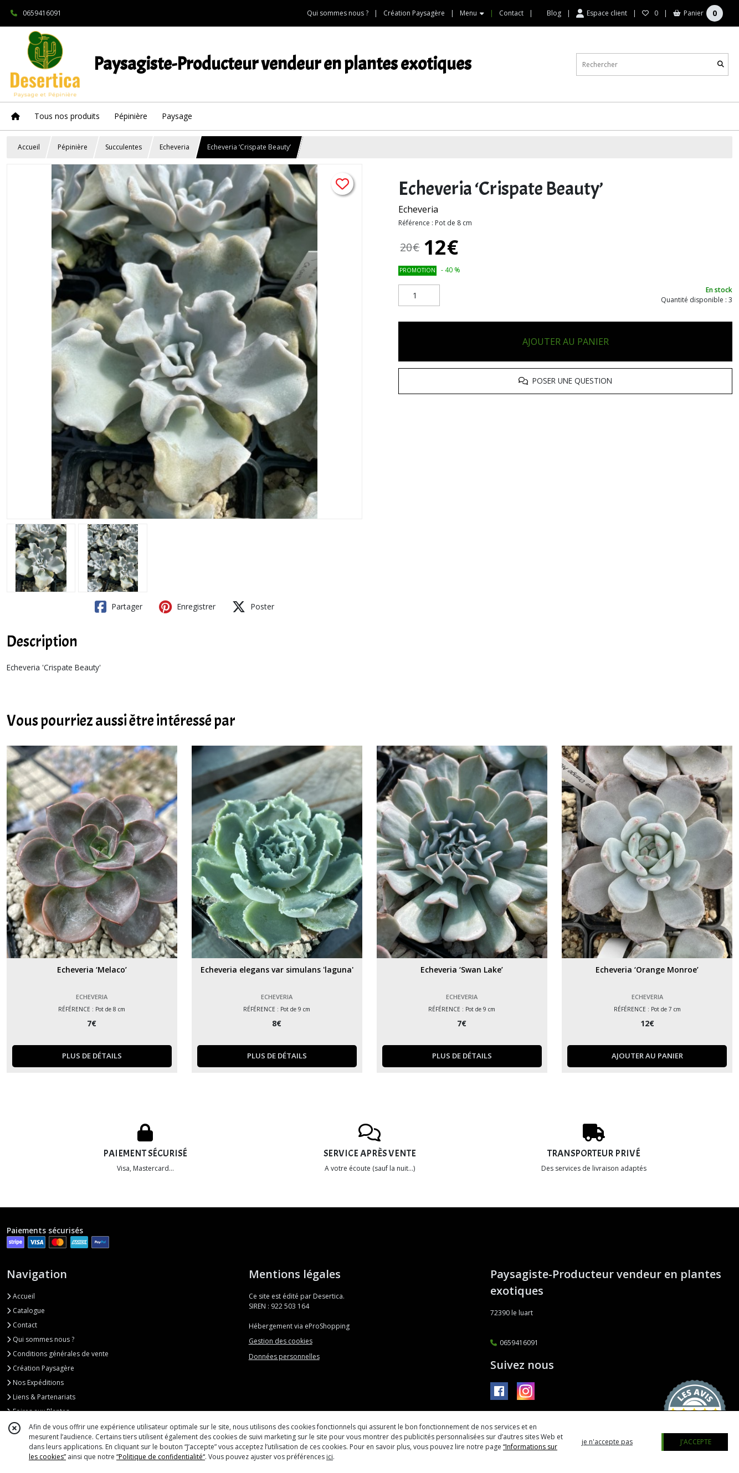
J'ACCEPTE (695, 1441)
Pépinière (73, 147)
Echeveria (174, 147)
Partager (118, 606)
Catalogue (26, 1310)
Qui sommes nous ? (40, 1339)
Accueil (29, 147)
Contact (511, 13)
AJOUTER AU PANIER (565, 341)
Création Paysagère (40, 1368)
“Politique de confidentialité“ (160, 1456)
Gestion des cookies (280, 1341)
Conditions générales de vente (58, 1353)
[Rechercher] (721, 64)
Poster (253, 606)
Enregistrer (187, 606)
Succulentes (123, 147)
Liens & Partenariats (41, 1397)
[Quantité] (419, 296)
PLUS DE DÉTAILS (92, 1056)
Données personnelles (284, 1356)
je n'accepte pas (607, 1441)
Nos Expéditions (35, 1382)
